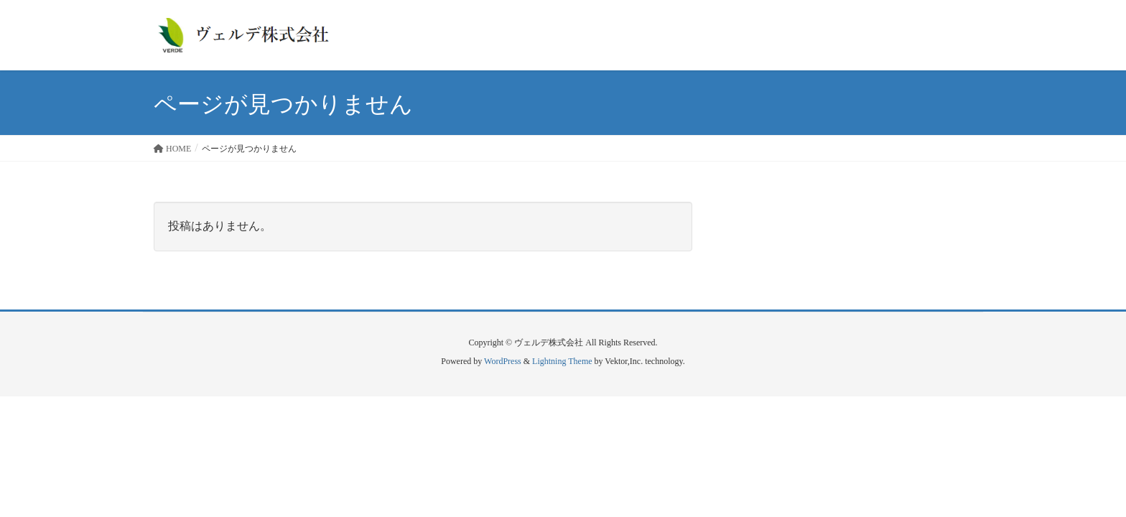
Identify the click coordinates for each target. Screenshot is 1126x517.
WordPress (502, 361)
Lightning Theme (562, 361)
